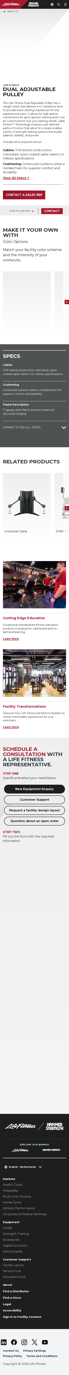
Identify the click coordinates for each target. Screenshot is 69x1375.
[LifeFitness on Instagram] (24, 1342)
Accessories (11, 1239)
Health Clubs (12, 1185)
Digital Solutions (15, 1245)
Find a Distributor (16, 1291)
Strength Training (16, 1234)
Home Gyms (12, 1202)
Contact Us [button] (11, 1350)
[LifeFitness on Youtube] (45, 1342)
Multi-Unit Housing (17, 1196)
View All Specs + (16, 178)
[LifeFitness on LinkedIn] (4, 1342)
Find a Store (12, 1297)
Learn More (11, 638)
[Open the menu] (65, 4)
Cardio (7, 1228)
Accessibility (12, 1310)
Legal (7, 1304)
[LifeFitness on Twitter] (35, 1342)
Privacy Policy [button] (12, 1356)
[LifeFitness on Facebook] (14, 1342)
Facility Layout (13, 1265)
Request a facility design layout (34, 810)
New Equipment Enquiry (34, 789)
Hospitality (10, 1190)
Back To (10, 11)
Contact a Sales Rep (24, 195)
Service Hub (12, 1271)
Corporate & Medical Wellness (25, 1214)
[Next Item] (67, 302)
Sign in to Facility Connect (22, 1317)
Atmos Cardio (12, 1251)
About (7, 1285)
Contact (52, 211)
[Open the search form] (59, 4)
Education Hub (14, 1277)
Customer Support (34, 799)
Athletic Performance (19, 1208)
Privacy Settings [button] (34, 1350)
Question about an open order (34, 821)
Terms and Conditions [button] (41, 1356)
